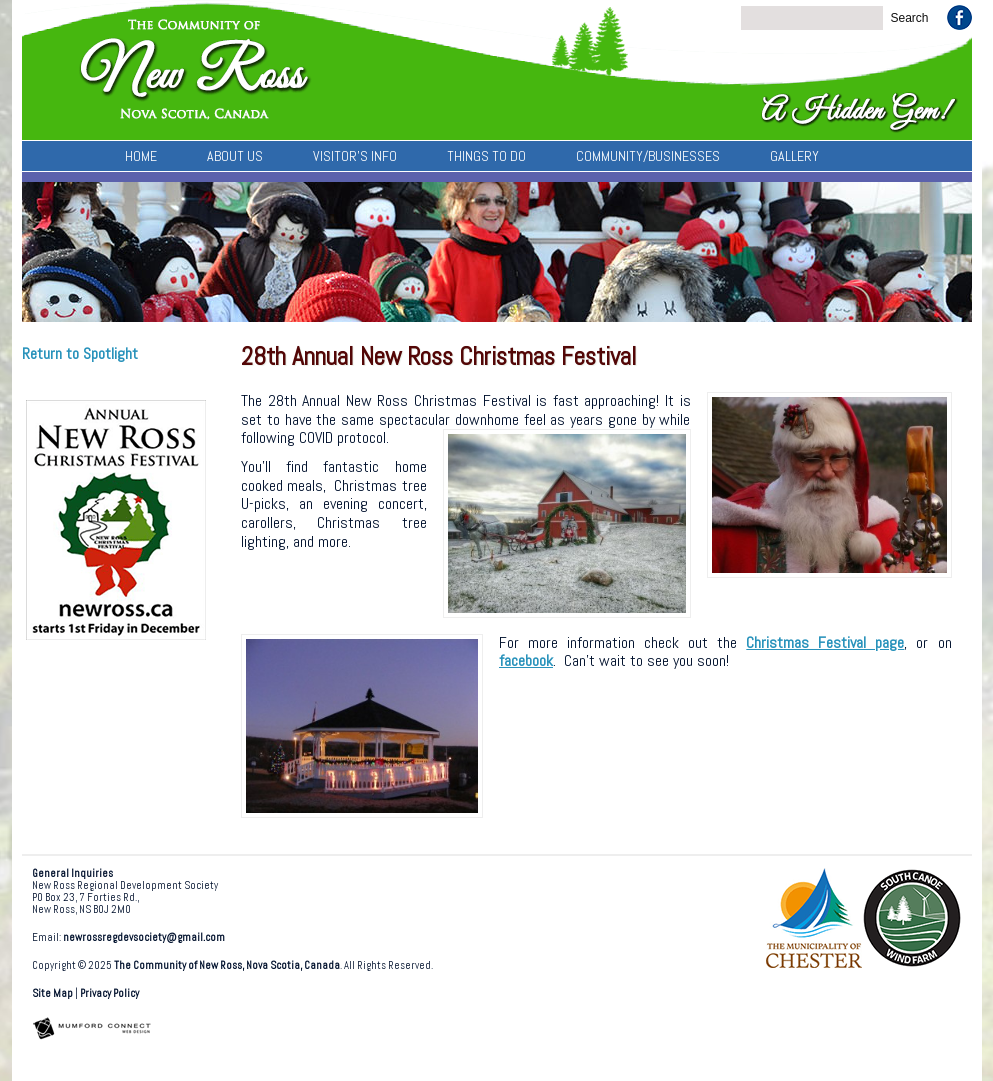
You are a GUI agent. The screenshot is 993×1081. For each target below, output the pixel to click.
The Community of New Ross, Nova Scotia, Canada (227, 965)
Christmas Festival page (825, 642)
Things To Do (486, 156)
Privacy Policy (109, 993)
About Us (235, 156)
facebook (526, 660)
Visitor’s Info (355, 156)
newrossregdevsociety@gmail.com (144, 937)
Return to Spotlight (80, 353)
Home (141, 156)
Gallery (794, 156)
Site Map (52, 993)
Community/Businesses (648, 156)
